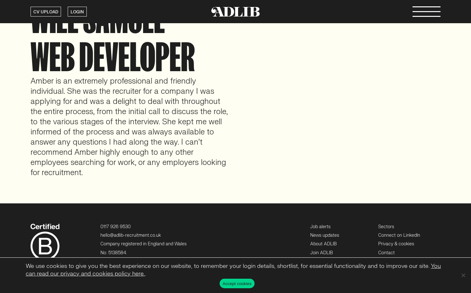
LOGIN (77, 12)
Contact (386, 253)
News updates (324, 235)
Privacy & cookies (396, 244)
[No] (463, 275)
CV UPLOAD (45, 12)
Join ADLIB (321, 253)
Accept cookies (237, 283)
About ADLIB (323, 244)
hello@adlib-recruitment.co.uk (130, 235)
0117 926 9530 (115, 227)
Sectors (386, 227)
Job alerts (320, 227)
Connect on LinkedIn (399, 235)
